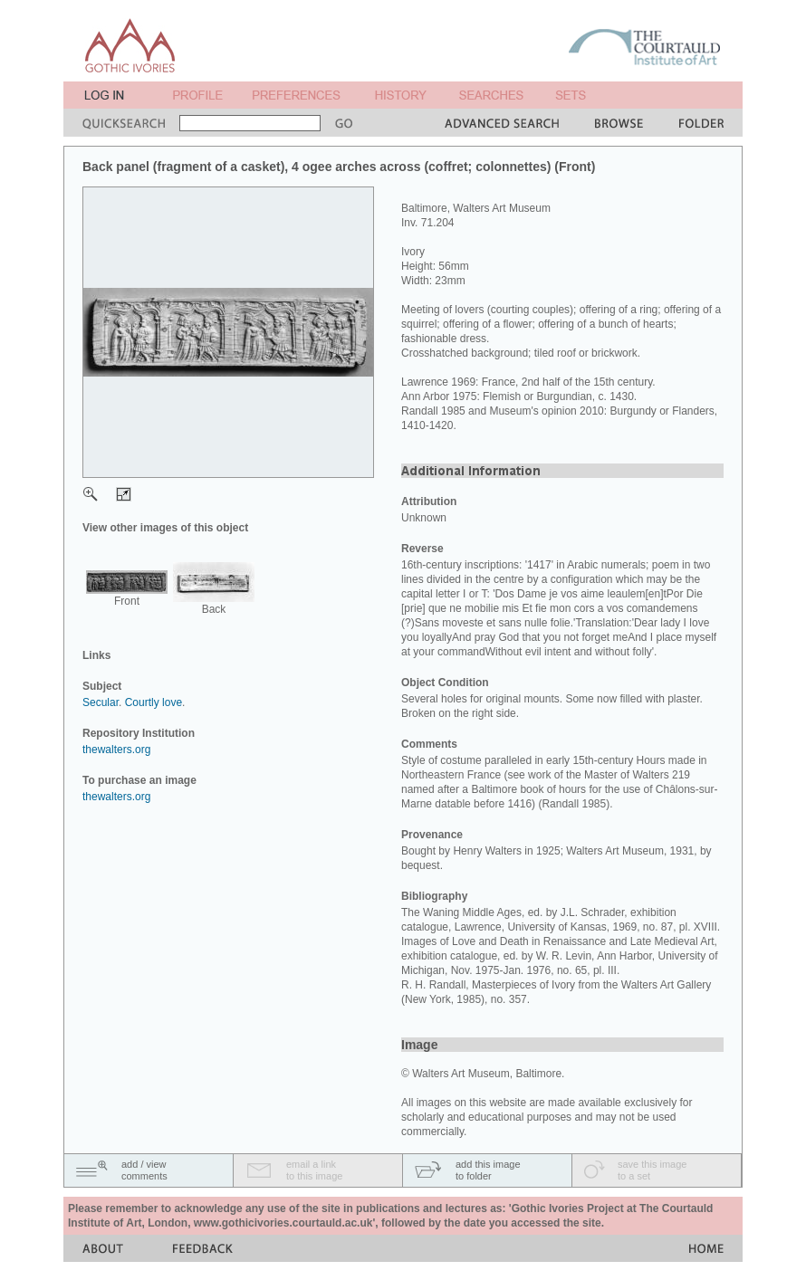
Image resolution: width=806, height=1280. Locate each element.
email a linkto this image (314, 1170)
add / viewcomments (144, 1170)
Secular (100, 702)
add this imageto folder (488, 1170)
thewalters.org (116, 749)
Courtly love (153, 702)
